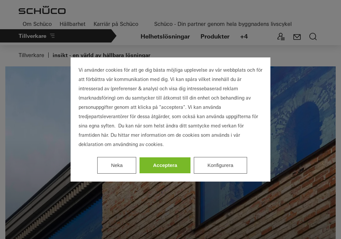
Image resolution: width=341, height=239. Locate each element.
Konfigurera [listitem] (220, 165)
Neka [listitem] (117, 165)
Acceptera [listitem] (165, 165)
